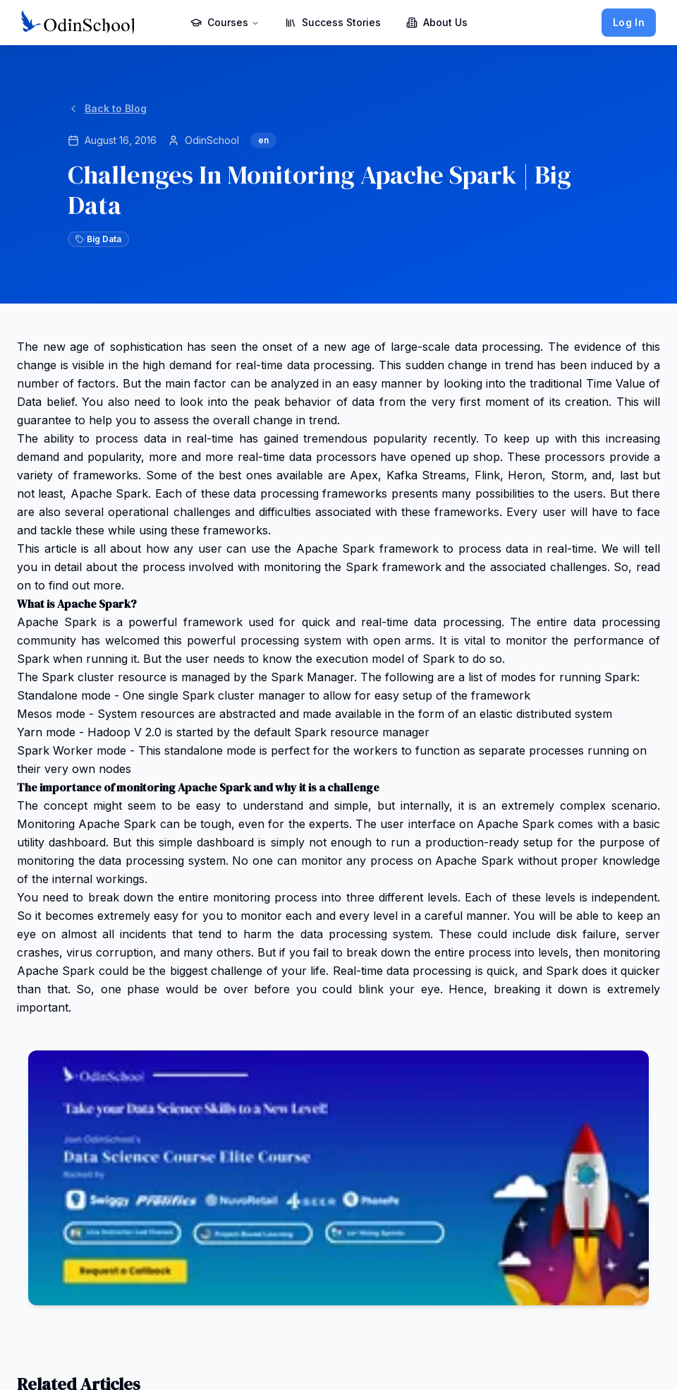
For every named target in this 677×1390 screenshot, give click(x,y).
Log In (629, 22)
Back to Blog (107, 108)
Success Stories (333, 22)
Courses (225, 22)
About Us (437, 22)
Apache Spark (57, 622)
